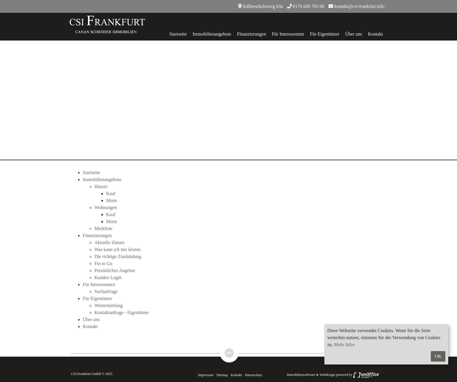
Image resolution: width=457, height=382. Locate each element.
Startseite (178, 33)
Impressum (205, 375)
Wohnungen (105, 207)
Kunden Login (108, 277)
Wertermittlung (108, 305)
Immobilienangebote (212, 33)
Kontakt (375, 33)
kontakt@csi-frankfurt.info (356, 6)
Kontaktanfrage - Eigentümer (121, 312)
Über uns (353, 33)
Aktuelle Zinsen (109, 242)
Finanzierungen (251, 33)
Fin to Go (103, 263)
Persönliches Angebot (114, 270)
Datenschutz (253, 375)
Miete (111, 200)
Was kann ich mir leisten (117, 249)
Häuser (101, 186)
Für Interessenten (288, 33)
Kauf (110, 193)
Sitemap (222, 375)
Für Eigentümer (324, 33)
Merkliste (103, 228)
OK (438, 356)
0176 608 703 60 (305, 6)
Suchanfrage (106, 291)
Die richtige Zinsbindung (117, 256)
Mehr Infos (344, 344)
